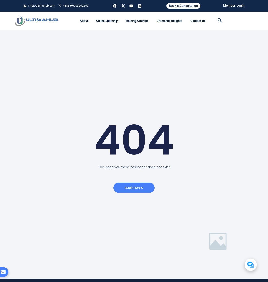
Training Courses (137, 21)
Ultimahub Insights (169, 21)
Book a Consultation (183, 5)
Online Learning (107, 21)
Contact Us (198, 21)
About (85, 21)
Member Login (233, 5)
